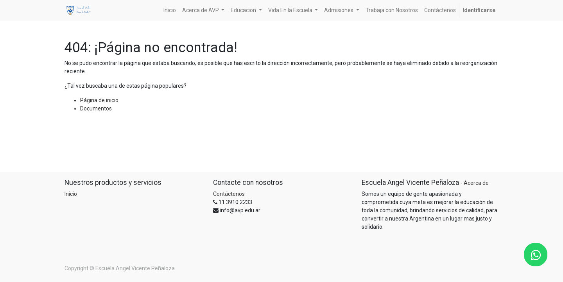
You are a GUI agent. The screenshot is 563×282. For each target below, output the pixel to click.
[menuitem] (169, 10)
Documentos (96, 108)
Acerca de (476, 183)
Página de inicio (99, 100)
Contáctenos (229, 194)
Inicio (71, 194)
